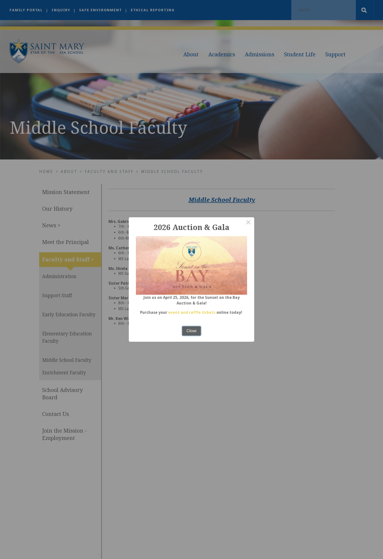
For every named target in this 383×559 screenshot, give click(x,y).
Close (192, 331)
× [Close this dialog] (248, 223)
